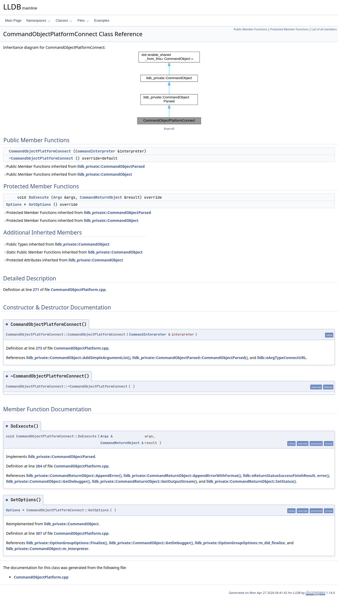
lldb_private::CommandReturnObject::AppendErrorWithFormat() (182, 475)
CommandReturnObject (101, 197)
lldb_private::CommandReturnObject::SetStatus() (251, 481)
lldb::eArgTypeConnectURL (281, 357)
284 (39, 466)
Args (57, 197)
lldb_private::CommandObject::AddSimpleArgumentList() (78, 357)
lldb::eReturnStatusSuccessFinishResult (279, 475)
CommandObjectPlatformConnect (40, 151)
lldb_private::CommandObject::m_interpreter (47, 548)
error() (323, 475)
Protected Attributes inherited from (63, 259)
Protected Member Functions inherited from (77, 212)
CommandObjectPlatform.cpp (78, 289)
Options (14, 204)
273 (39, 348)
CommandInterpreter (95, 151)
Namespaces (38, 20)
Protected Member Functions (289, 29)
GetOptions (40, 204)
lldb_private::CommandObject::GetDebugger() (48, 481)
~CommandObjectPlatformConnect (41, 158)
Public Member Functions (250, 29)
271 (36, 289)
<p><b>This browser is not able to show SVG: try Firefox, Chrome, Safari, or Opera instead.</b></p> (169, 88)
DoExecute (39, 197)
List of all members (324, 29)
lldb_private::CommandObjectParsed (110, 166)
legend (169, 128)
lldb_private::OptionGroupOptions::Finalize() (66, 542)
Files (83, 20)
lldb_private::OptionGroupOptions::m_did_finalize (240, 542)
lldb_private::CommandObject (104, 174)
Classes (64, 20)
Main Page (13, 20)
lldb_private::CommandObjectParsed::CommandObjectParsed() (190, 357)
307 (39, 533)
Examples (101, 20)
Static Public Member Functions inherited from (73, 252)
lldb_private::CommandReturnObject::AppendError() (73, 475)
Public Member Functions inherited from (74, 166)
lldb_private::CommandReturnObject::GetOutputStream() (144, 481)
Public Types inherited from (56, 244)
